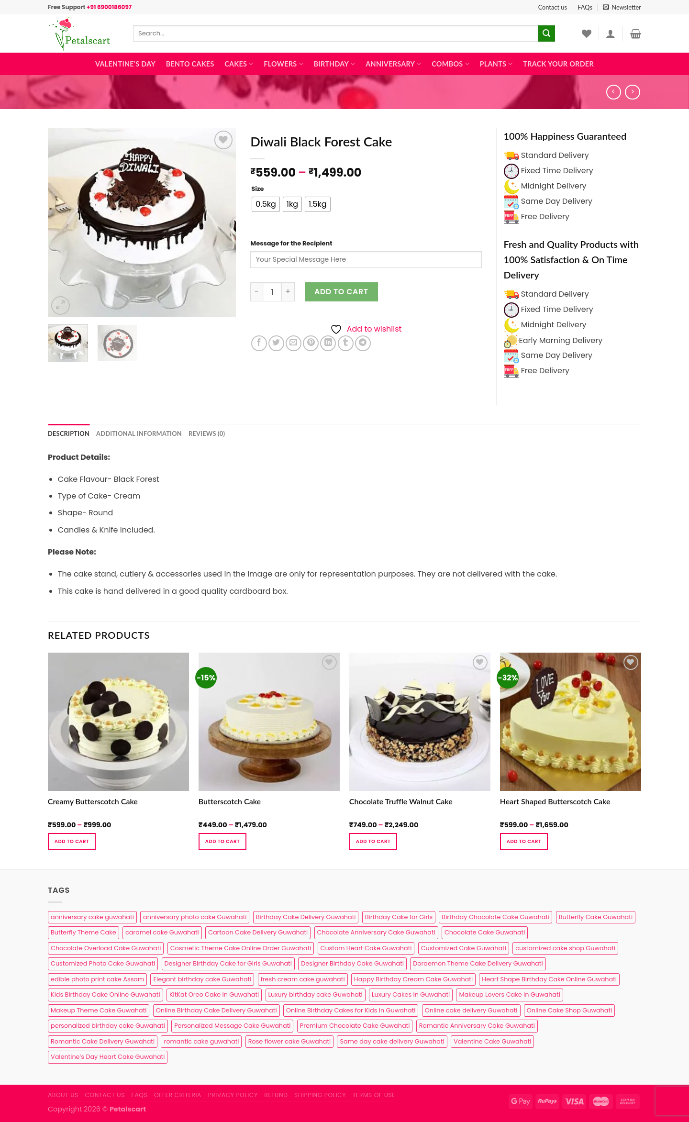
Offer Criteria (177, 1095)
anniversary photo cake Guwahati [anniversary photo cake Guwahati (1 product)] (194, 917)
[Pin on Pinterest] (311, 343)
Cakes (238, 63)
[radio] (265, 204)
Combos (450, 63)
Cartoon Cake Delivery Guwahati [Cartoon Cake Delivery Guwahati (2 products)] (258, 932)
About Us (63, 1095)
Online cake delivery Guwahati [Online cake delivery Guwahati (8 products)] (471, 1010)
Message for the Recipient (291, 243)
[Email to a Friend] (293, 343)
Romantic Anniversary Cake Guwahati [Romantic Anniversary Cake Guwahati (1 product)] (477, 1026)
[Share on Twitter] (276, 343)
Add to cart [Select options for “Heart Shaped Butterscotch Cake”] (524, 841)
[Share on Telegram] (363, 343)
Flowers (283, 63)
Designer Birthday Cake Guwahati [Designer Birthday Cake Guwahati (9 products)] (352, 963)
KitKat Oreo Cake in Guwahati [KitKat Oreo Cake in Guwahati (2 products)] (214, 994)
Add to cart (341, 291)
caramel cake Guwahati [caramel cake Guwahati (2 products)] (162, 932)
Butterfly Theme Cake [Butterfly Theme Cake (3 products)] (83, 932)
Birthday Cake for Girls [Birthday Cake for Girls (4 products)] (399, 917)
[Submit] (546, 33)
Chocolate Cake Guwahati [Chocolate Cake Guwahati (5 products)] (485, 932)
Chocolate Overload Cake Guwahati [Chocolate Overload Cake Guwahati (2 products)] (106, 948)
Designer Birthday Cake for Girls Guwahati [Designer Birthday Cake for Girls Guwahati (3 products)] (228, 963)
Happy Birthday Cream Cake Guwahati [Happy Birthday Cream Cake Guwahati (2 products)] (413, 979)
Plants (496, 63)
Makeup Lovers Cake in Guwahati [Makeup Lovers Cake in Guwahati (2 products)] (509, 994)
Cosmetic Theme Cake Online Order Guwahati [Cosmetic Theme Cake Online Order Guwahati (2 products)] (240, 948)
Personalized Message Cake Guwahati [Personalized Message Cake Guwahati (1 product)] (232, 1026)
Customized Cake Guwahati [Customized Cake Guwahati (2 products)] (463, 948)
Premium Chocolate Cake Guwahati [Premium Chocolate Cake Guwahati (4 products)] (355, 1026)
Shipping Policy (320, 1095)
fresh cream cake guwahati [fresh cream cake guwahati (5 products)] (303, 979)
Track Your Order (558, 64)
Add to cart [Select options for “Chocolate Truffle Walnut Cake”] (373, 841)
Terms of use (374, 1095)
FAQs (585, 7)
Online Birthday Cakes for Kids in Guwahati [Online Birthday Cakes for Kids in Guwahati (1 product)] (351, 1010)
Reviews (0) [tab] (207, 433)
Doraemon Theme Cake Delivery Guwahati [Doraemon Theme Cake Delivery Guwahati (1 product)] (478, 963)
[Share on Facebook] (259, 343)
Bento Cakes (190, 64)
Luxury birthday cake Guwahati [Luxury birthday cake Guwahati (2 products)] (315, 994)
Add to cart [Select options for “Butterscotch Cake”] (222, 841)
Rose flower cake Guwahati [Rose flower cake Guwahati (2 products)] (289, 1041)
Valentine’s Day (125, 64)
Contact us (552, 7)
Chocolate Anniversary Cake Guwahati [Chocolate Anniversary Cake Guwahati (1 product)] (376, 932)
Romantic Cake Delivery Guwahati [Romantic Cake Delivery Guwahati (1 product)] (103, 1041)
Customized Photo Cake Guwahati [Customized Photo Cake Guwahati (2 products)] (103, 963)
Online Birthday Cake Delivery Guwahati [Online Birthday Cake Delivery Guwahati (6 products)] (216, 1010)
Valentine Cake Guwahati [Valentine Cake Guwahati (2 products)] (492, 1041)
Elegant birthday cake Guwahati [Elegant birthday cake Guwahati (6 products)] (202, 979)
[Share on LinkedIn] (328, 343)
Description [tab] (68, 433)
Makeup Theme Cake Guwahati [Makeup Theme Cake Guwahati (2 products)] (98, 1010)
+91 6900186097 (109, 7)
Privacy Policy (233, 1095)
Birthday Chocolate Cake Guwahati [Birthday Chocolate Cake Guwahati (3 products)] (495, 917)
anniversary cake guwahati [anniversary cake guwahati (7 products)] (92, 917)
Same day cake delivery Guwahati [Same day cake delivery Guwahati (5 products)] (392, 1041)
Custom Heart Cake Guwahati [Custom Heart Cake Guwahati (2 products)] (366, 948)
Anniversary (393, 63)
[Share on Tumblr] (346, 343)
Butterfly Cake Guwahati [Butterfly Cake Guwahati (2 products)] (596, 917)
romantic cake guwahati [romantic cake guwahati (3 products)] (201, 1041)
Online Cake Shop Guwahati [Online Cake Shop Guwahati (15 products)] (569, 1010)
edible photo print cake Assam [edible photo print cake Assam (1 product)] (97, 979)
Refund (276, 1095)
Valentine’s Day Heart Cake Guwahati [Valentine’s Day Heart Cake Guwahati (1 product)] (108, 1057)
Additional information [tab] (139, 433)
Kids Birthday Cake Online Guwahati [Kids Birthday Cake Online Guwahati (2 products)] (105, 994)
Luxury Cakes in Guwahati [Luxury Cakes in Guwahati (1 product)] (411, 994)
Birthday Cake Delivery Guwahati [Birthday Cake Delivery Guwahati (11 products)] (306, 917)
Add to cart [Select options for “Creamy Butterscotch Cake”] (72, 841)
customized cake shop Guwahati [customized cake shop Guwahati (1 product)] (565, 948)
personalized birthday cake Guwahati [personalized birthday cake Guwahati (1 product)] (108, 1026)
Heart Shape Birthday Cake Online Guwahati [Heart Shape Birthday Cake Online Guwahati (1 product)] (549, 979)
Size (257, 189)
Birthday (335, 63)
